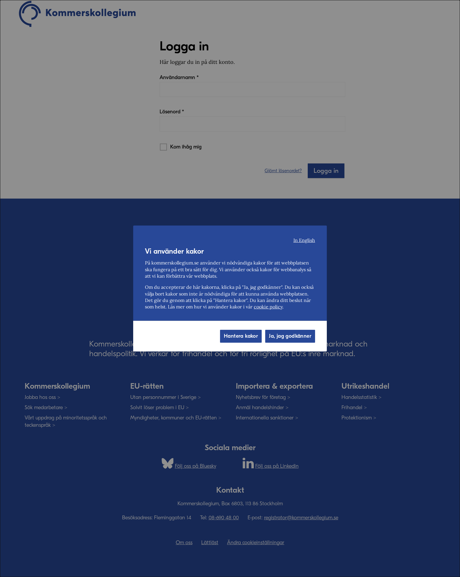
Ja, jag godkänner (290, 336)
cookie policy (268, 307)
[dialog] (230, 288)
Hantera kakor (241, 336)
